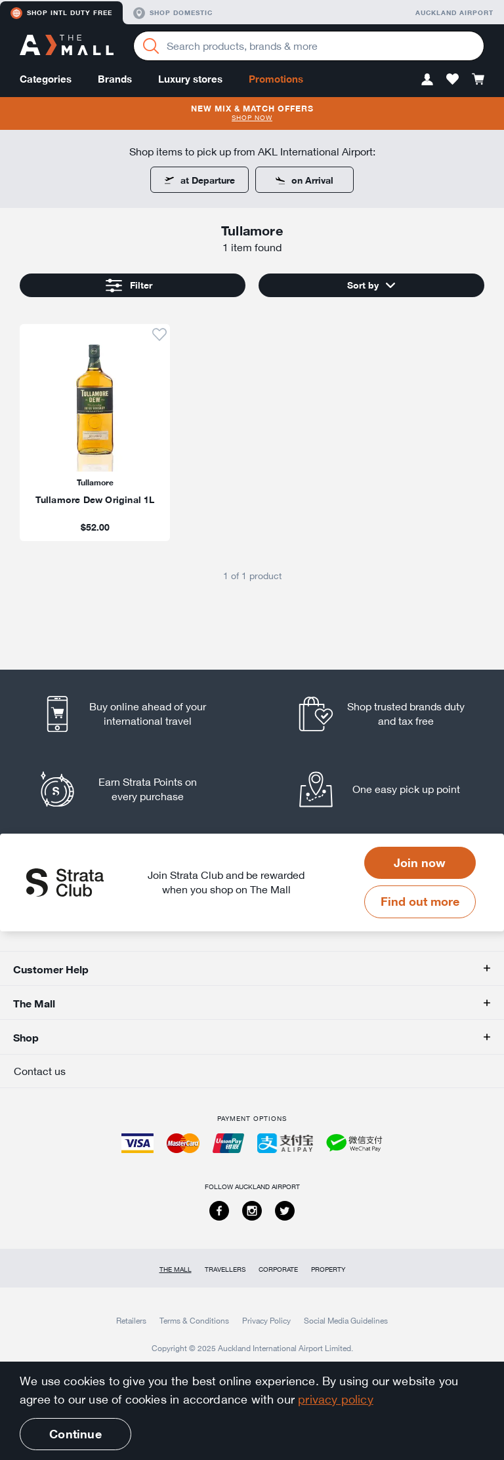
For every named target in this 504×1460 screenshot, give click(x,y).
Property (328, 1269)
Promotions (276, 79)
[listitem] (94, 432)
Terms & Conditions (194, 1320)
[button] (427, 79)
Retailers (131, 1320)
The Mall (175, 1269)
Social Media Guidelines (346, 1320)
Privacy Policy (266, 1320)
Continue (75, 1434)
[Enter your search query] (309, 45)
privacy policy (335, 1399)
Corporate (278, 1269)
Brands (115, 79)
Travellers (225, 1269)
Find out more (420, 901)
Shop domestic (173, 13)
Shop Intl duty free (61, 13)
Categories (46, 79)
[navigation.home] (67, 46)
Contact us (40, 1071)
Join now (420, 862)
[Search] (151, 46)
